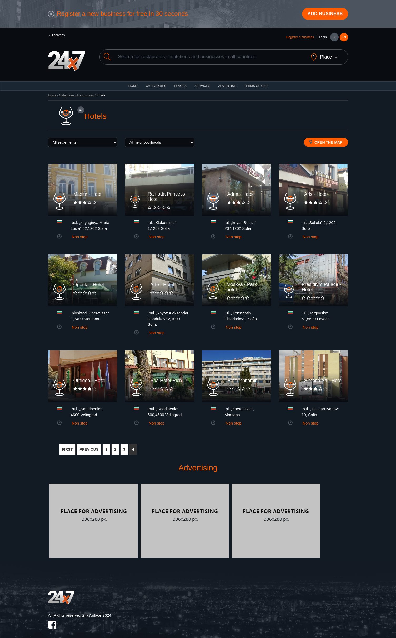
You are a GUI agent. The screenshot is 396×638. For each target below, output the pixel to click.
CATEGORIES (156, 82)
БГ (334, 37)
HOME (133, 82)
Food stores (85, 91)
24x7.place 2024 (96, 611)
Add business (324, 14)
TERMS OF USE (256, 82)
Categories (66, 91)
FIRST (67, 445)
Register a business (300, 37)
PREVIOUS (88, 445)
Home (52, 91)
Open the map (325, 137)
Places (180, 82)
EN (344, 37)
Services (202, 82)
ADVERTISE (227, 82)
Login (323, 37)
